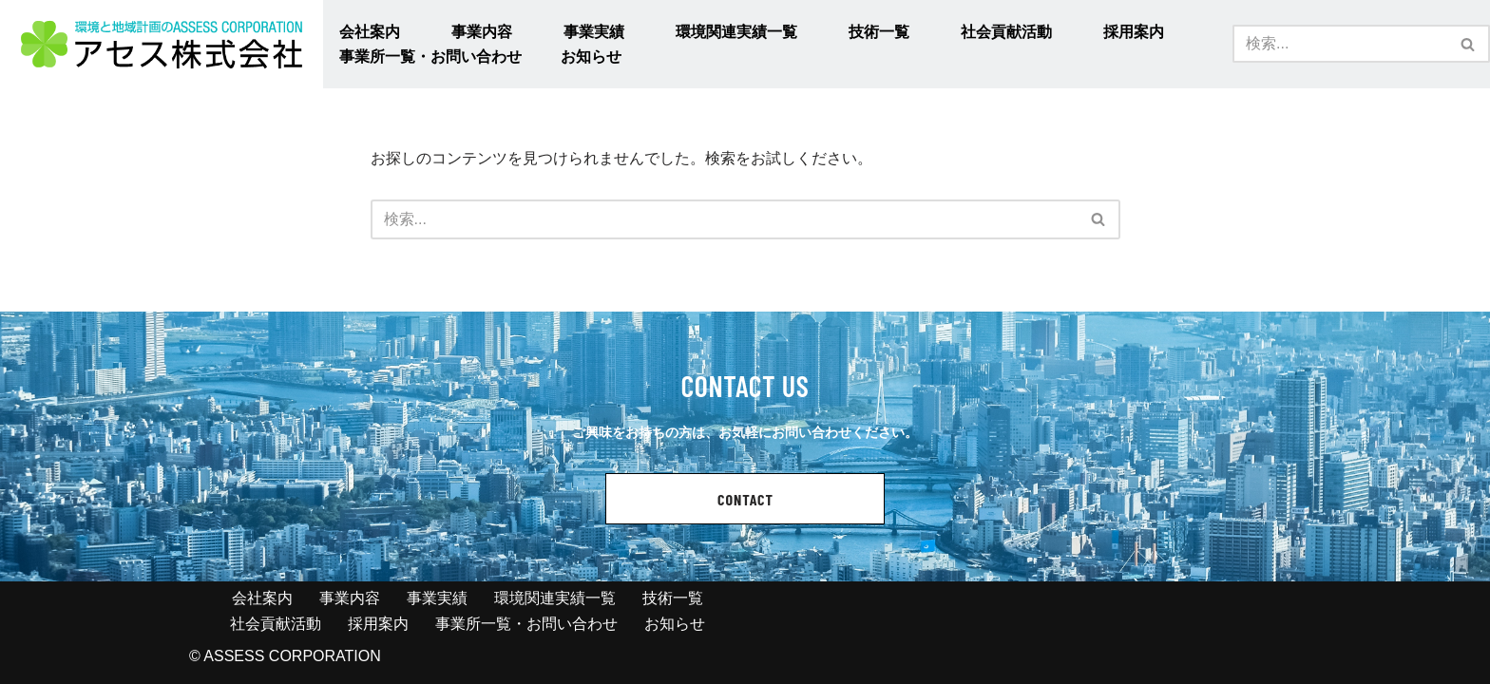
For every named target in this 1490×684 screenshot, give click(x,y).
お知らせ (591, 56)
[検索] (1339, 44)
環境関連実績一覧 (736, 32)
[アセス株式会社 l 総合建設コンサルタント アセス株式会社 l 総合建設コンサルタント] (161, 44)
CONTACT (745, 499)
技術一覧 (879, 32)
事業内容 (481, 32)
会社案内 (369, 32)
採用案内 (1133, 32)
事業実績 (594, 32)
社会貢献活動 (1006, 32)
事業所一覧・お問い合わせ (430, 56)
